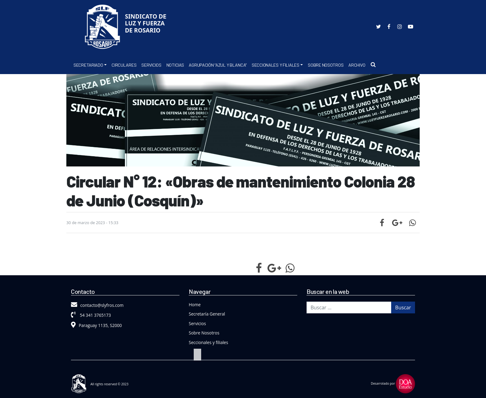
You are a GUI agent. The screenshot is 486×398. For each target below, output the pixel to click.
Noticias (175, 65)
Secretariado (88, 65)
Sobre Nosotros (325, 65)
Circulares (124, 65)
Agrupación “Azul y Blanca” (218, 65)
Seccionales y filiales (208, 342)
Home (195, 304)
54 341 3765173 (91, 315)
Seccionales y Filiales (275, 65)
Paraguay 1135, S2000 (96, 325)
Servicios (151, 65)
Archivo (356, 65)
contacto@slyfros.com (97, 305)
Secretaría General (207, 314)
